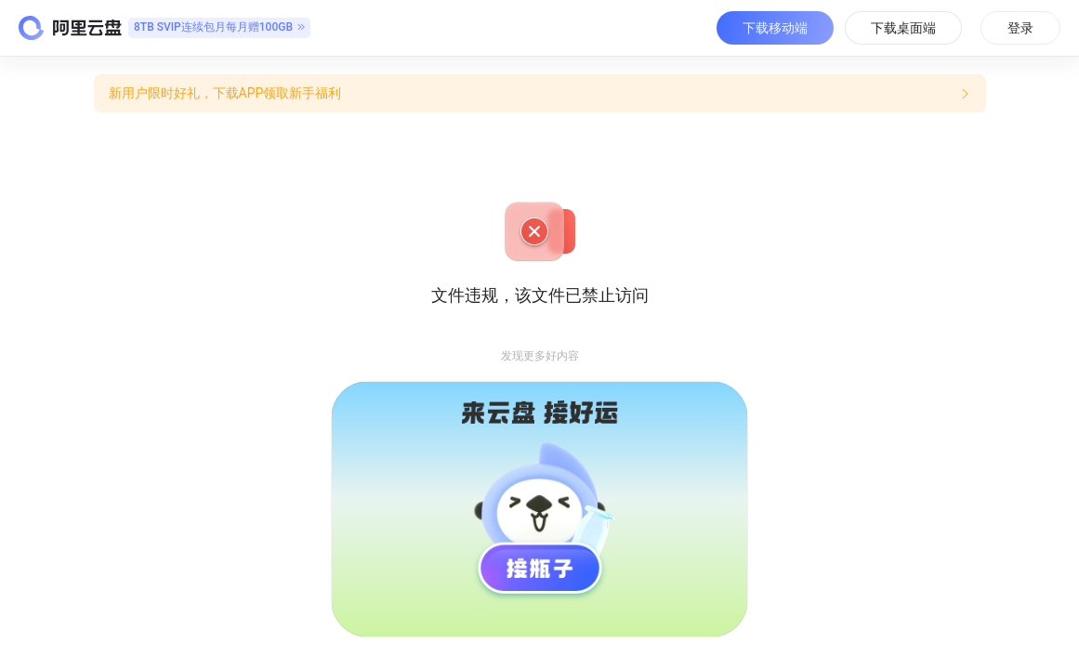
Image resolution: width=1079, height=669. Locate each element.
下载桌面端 (903, 27)
